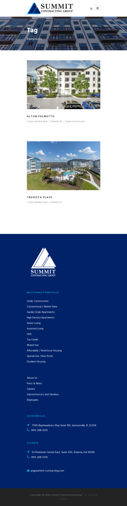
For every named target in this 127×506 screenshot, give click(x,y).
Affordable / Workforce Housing (44, 351)
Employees (32, 400)
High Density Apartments (40, 318)
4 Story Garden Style (37, 121)
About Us (32, 378)
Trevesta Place (39, 197)
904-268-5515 (39, 430)
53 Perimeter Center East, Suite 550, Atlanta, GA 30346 (63, 452)
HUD (29, 334)
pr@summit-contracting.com (47, 471)
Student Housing (36, 362)
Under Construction (75, 121)
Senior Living (34, 323)
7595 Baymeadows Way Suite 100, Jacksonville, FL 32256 (64, 425)
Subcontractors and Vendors (43, 395)
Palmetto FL (56, 121)
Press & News (34, 384)
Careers (31, 389)
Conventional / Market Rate (42, 307)
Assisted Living (35, 329)
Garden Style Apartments (41, 312)
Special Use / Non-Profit (40, 356)
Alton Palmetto (41, 116)
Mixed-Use (33, 345)
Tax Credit (32, 340)
